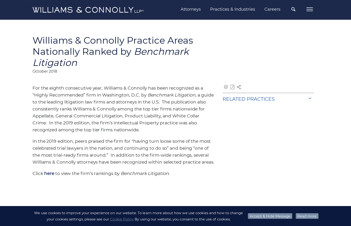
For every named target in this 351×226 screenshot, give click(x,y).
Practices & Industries (232, 9)
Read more (307, 216)
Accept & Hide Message (270, 216)
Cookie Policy (121, 219)
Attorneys (191, 9)
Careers (272, 9)
